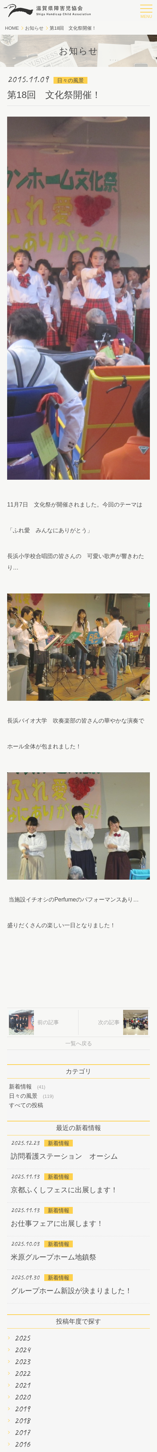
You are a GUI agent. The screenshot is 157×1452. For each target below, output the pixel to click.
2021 (22, 1385)
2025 (22, 1338)
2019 (22, 1408)
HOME (12, 28)
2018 (22, 1420)
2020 (22, 1397)
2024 (22, 1349)
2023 (22, 1361)
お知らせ (34, 28)
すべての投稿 (26, 1105)
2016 (22, 1444)
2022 (22, 1373)
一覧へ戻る (78, 1043)
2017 (22, 1432)
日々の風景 (23, 1096)
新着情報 (20, 1087)
